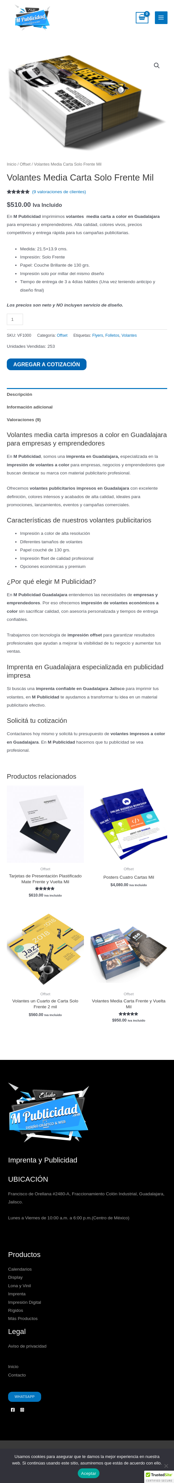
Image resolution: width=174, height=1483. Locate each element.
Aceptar (88, 1473)
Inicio (11, 164)
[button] (157, 65)
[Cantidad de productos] (15, 319)
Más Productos (23, 1318)
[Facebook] (12, 1409)
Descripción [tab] (19, 394)
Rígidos (15, 1310)
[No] (166, 1466)
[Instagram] (22, 1409)
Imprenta (17, 1293)
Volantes (129, 335)
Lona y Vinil (19, 1285)
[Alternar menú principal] (161, 17)
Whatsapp (25, 1397)
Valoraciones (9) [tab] (24, 419)
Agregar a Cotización (46, 364)
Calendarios (20, 1269)
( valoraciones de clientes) (59, 191)
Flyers (97, 335)
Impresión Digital (24, 1302)
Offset (25, 164)
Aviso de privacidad (27, 1346)
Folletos (112, 335)
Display (15, 1277)
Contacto (17, 1375)
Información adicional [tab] (29, 407)
